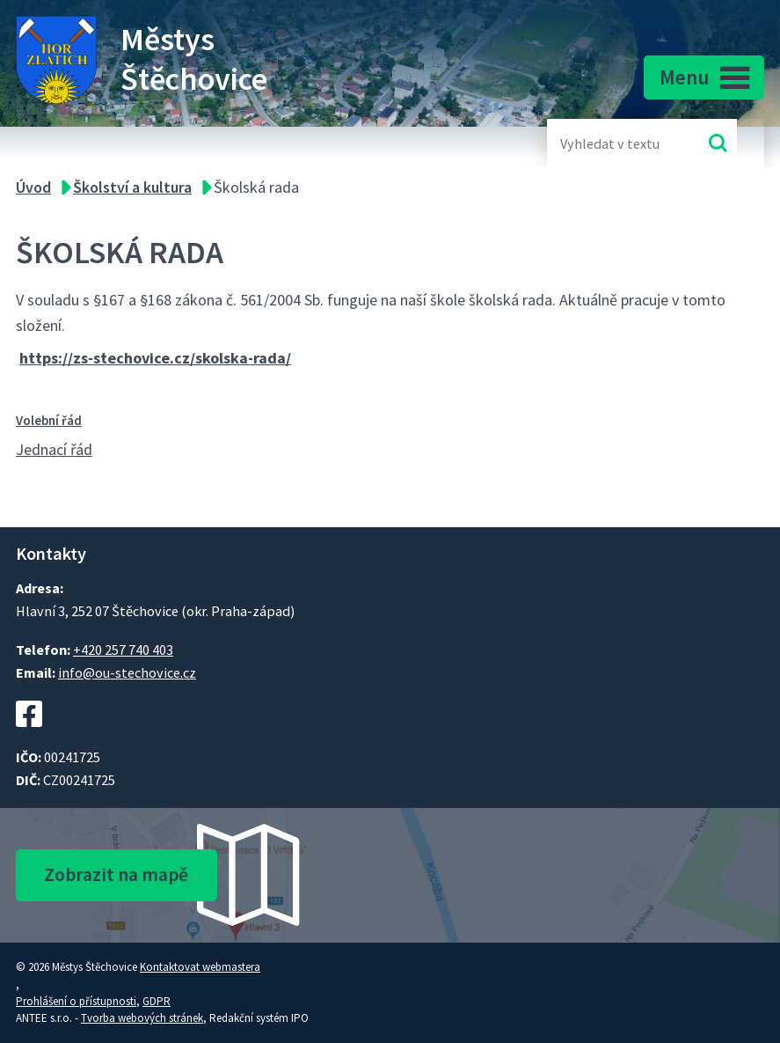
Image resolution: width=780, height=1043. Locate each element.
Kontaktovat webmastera (200, 966)
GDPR (156, 1001)
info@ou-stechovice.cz (127, 672)
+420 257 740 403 (123, 649)
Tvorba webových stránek (142, 1017)
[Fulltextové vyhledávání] (617, 143)
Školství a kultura (132, 187)
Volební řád (49, 420)
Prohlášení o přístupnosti (76, 1001)
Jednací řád (54, 449)
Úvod (33, 187)
